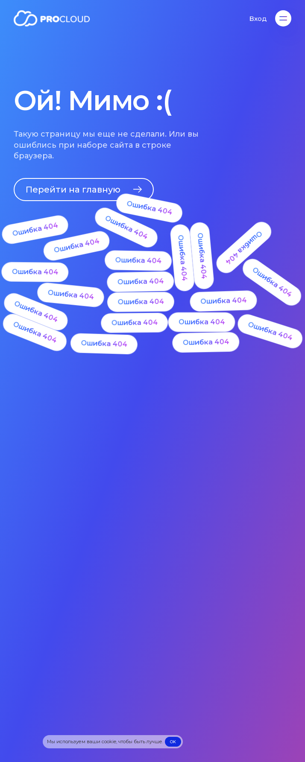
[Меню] (283, 18)
